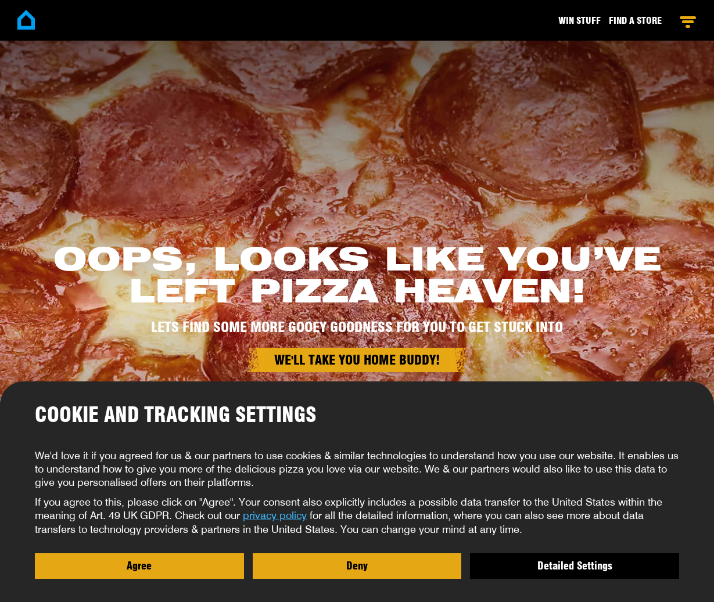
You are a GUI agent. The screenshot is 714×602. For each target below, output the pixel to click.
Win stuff (579, 20)
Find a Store (635, 20)
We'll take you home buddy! (357, 359)
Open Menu (687, 22)
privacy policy (275, 515)
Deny (357, 565)
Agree (139, 565)
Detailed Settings (574, 565)
